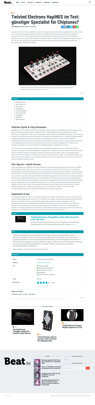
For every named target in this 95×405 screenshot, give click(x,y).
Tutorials (30, 2)
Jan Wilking (15, 26)
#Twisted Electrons (17, 294)
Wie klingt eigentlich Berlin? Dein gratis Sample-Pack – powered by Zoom (51, 361)
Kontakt (64, 395)
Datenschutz (70, 395)
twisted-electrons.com (43, 263)
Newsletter (53, 395)
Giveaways (55, 2)
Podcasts (39, 2)
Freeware (47, 2)
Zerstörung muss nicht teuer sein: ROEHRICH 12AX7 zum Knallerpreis (51, 375)
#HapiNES (25, 294)
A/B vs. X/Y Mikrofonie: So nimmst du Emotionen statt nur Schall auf (51, 367)
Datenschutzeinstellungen (85, 395)
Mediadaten (59, 395)
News (17, 2)
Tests (23, 2)
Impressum (75, 395)
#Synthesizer (31, 294)
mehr (74, 224)
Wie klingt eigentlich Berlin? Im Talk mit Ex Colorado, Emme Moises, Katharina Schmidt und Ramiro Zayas (50, 382)
